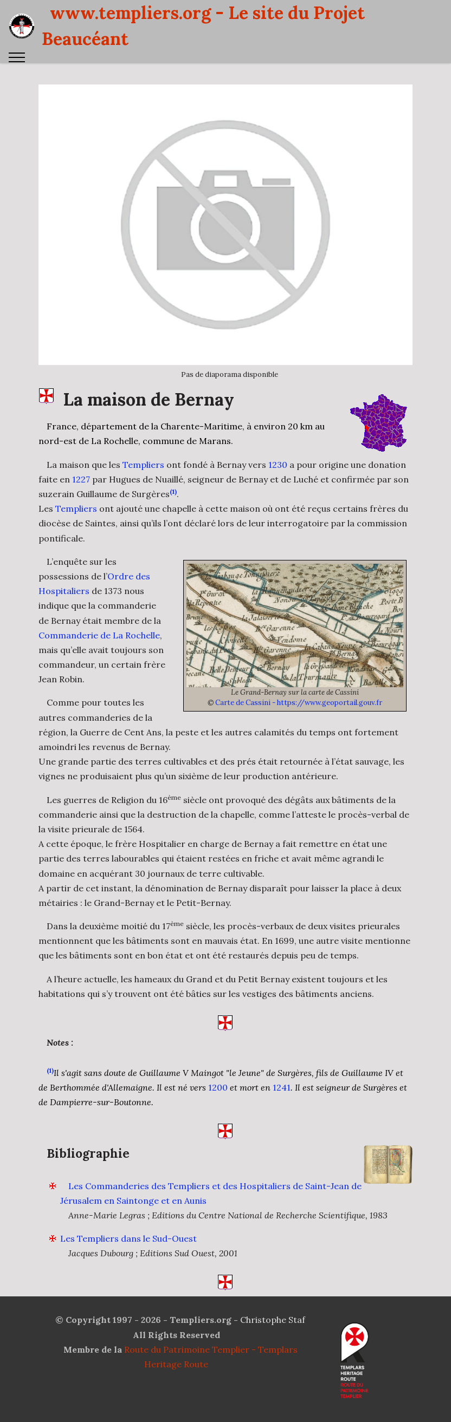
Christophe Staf (272, 1335)
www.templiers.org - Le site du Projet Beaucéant (203, 26)
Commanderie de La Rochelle (99, 650)
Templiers (143, 480)
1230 (277, 480)
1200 (218, 1103)
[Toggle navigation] (17, 57)
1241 (282, 1103)
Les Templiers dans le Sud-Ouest (128, 1254)
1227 (81, 495)
